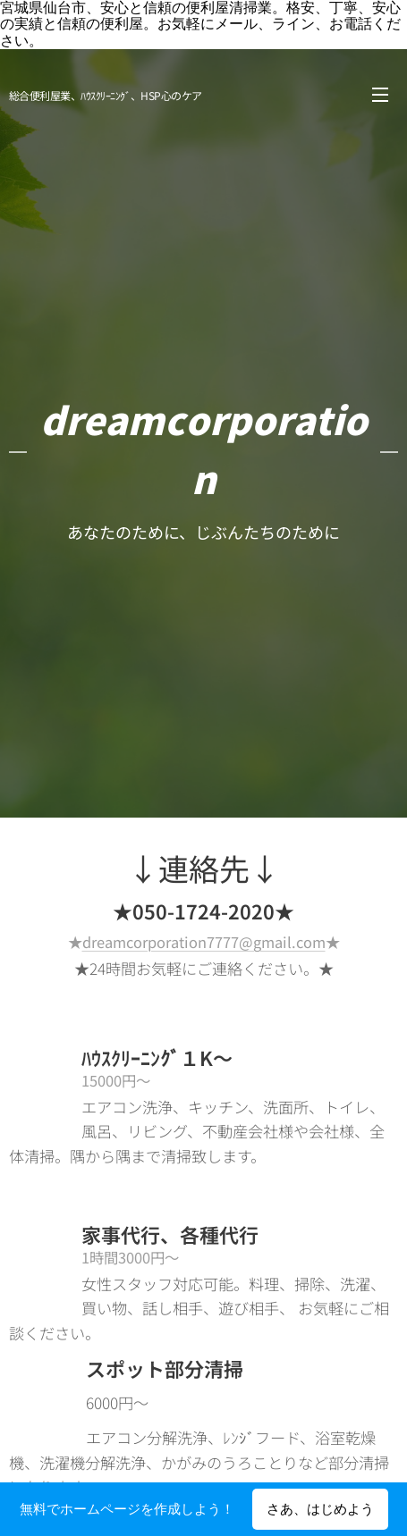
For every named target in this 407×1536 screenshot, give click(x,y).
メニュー (380, 95)
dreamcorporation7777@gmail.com (204, 942)
